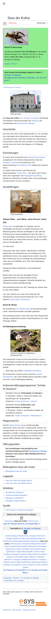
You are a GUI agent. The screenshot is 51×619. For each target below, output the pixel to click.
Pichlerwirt (7, 541)
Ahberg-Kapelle (27, 552)
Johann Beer (22, 173)
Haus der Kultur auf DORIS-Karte (18, 483)
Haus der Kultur (17, 57)
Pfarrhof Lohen (19, 538)
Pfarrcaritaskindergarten (35, 538)
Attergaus (35, 121)
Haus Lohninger (23, 549)
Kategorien (8, 578)
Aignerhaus (9, 521)
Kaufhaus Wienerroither (29, 554)
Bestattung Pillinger (39, 562)
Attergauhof (35, 544)
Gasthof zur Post (34, 565)
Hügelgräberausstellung (33, 176)
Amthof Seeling (11, 536)
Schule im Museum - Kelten (25, 401)
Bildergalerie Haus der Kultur (16, 471)
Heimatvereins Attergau (26, 123)
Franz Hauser (11, 510)
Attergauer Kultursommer (15, 501)
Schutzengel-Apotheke (20, 541)
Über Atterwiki (16, 610)
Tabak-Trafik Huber (23, 562)
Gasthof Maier (16, 546)
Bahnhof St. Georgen (12, 559)
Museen (16, 578)
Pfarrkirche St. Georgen (27, 536)
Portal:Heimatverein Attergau (12, 87)
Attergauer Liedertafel (11, 162)
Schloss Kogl (39, 552)
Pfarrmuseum (34, 521)
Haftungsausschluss (29, 610)
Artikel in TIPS (9, 64)
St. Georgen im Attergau (30, 118)
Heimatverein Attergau (38, 451)
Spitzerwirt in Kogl (13, 552)
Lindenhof (40, 557)
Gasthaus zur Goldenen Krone (14, 565)
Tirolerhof (25, 544)
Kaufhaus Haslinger (11, 554)
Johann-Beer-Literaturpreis (20, 299)
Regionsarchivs (15, 425)
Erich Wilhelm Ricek (23, 165)
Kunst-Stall (18, 557)
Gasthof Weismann (29, 546)
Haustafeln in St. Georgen (14, 580)
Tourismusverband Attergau (16, 495)
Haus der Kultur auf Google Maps (18, 480)
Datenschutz (7, 610)
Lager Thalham (29, 557)
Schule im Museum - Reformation (27, 416)
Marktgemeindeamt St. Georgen (34, 559)
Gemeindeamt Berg (37, 549)
